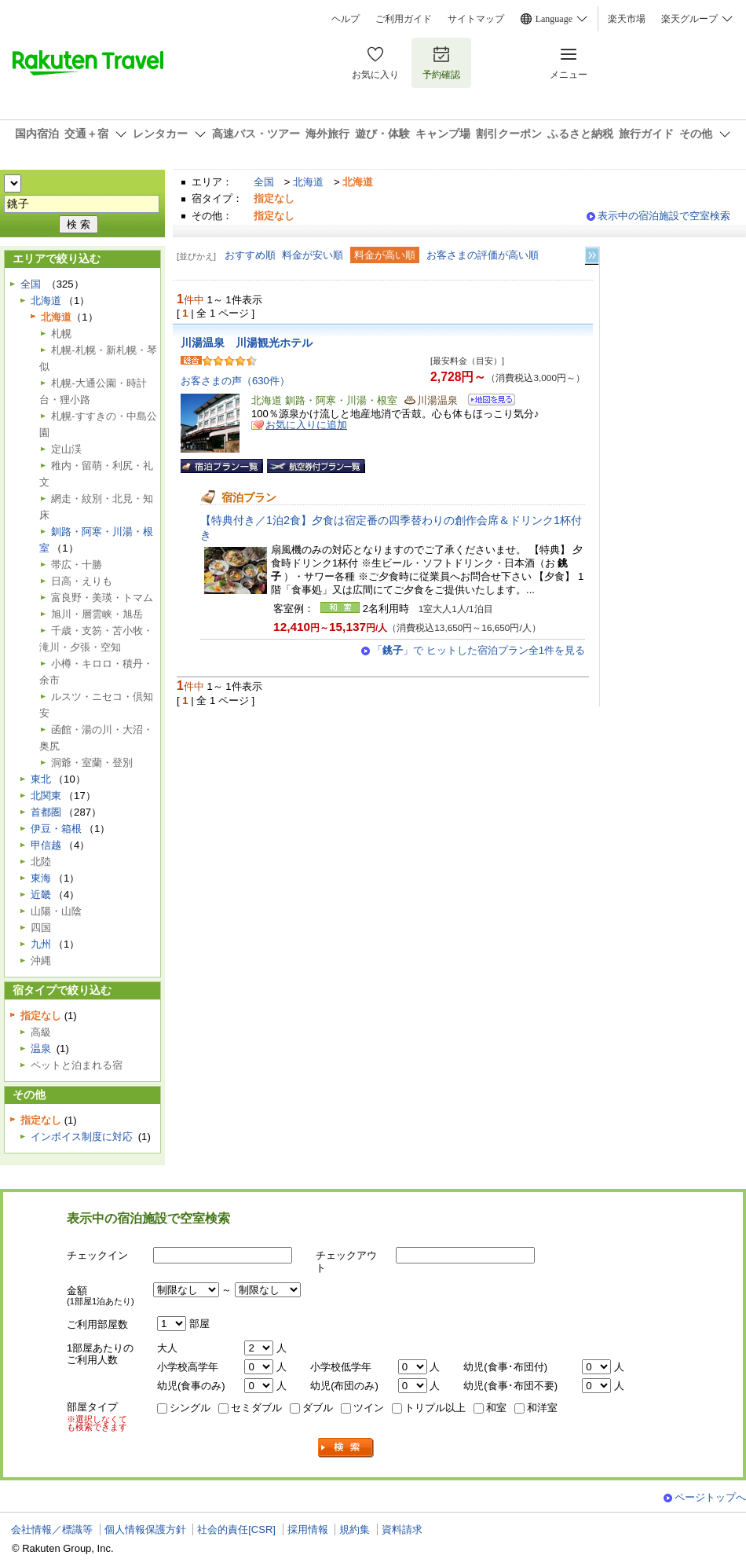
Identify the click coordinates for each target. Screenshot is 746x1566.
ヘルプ (345, 18)
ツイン (368, 1408)
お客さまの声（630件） (235, 381)
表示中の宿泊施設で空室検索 (664, 216)
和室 (496, 1408)
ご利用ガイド (403, 18)
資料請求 (402, 1529)
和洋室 (542, 1408)
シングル (190, 1408)
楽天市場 (626, 18)
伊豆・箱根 (56, 828)
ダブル (317, 1408)
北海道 (308, 182)
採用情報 (307, 1529)
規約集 (354, 1529)
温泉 (41, 1048)
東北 (41, 779)
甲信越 (46, 845)
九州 (41, 944)
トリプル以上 (435, 1408)
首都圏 (46, 812)
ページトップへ (710, 1497)
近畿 (41, 894)
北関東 (46, 795)
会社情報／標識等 (52, 1529)
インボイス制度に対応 (82, 1136)
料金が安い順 (312, 255)
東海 (41, 878)
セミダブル (256, 1408)
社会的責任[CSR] (236, 1529)
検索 (346, 1448)
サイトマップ (476, 18)
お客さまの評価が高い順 (482, 255)
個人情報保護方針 (145, 1529)
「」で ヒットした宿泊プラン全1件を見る (478, 650)
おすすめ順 (250, 255)
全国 (264, 182)
